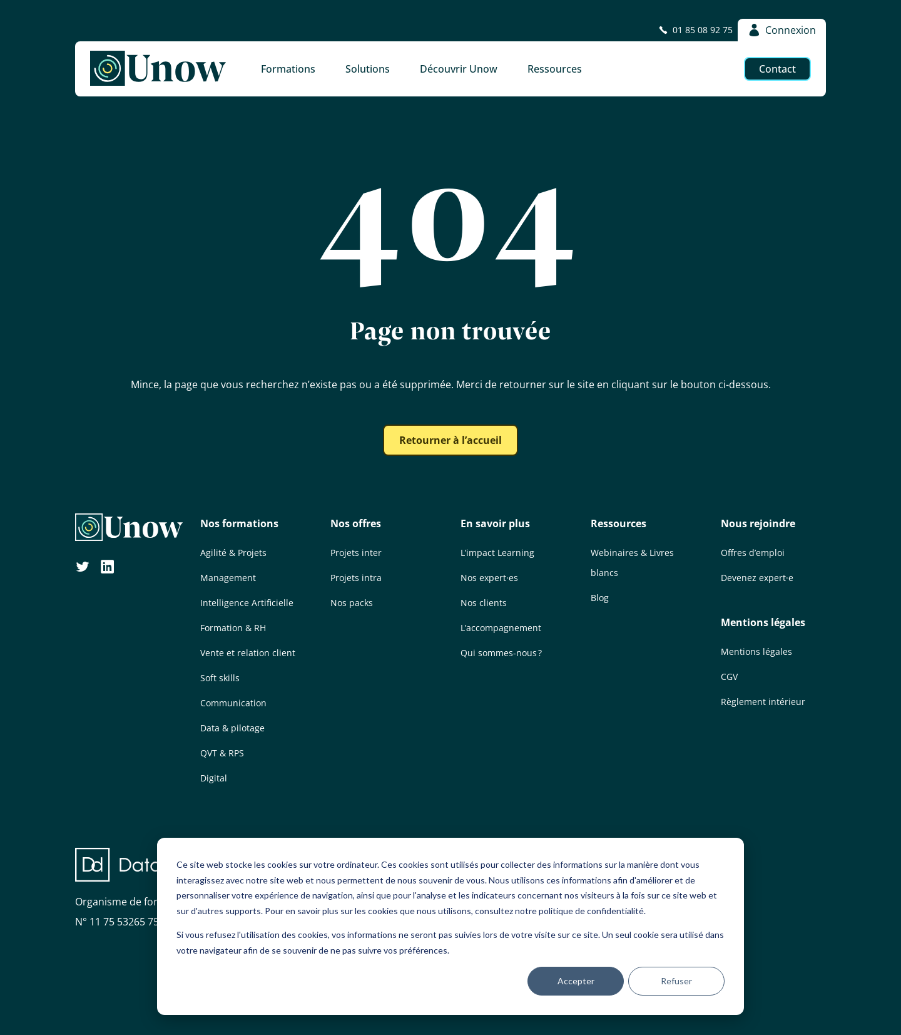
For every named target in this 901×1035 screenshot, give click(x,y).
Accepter (575, 981)
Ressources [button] (554, 69)
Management (228, 578)
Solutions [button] (367, 69)
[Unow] (158, 69)
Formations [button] (288, 69)
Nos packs (351, 603)
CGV (729, 676)
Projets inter (356, 553)
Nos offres (355, 523)
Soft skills (220, 678)
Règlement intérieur (763, 702)
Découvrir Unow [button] (458, 69)
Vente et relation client (247, 653)
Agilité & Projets (233, 553)
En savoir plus (495, 523)
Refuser (676, 981)
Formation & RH (233, 628)
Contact (777, 69)
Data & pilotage (232, 728)
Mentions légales (763, 622)
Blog (600, 598)
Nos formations (239, 523)
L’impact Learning (497, 553)
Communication (233, 703)
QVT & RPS (222, 753)
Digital (213, 778)
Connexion (782, 30)
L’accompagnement (501, 628)
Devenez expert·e (757, 578)
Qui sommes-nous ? (501, 653)
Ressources (618, 523)
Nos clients (484, 603)
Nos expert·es (489, 578)
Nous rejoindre (758, 523)
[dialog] (450, 926)
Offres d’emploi (753, 553)
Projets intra (356, 578)
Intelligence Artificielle (246, 603)
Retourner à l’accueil (450, 440)
